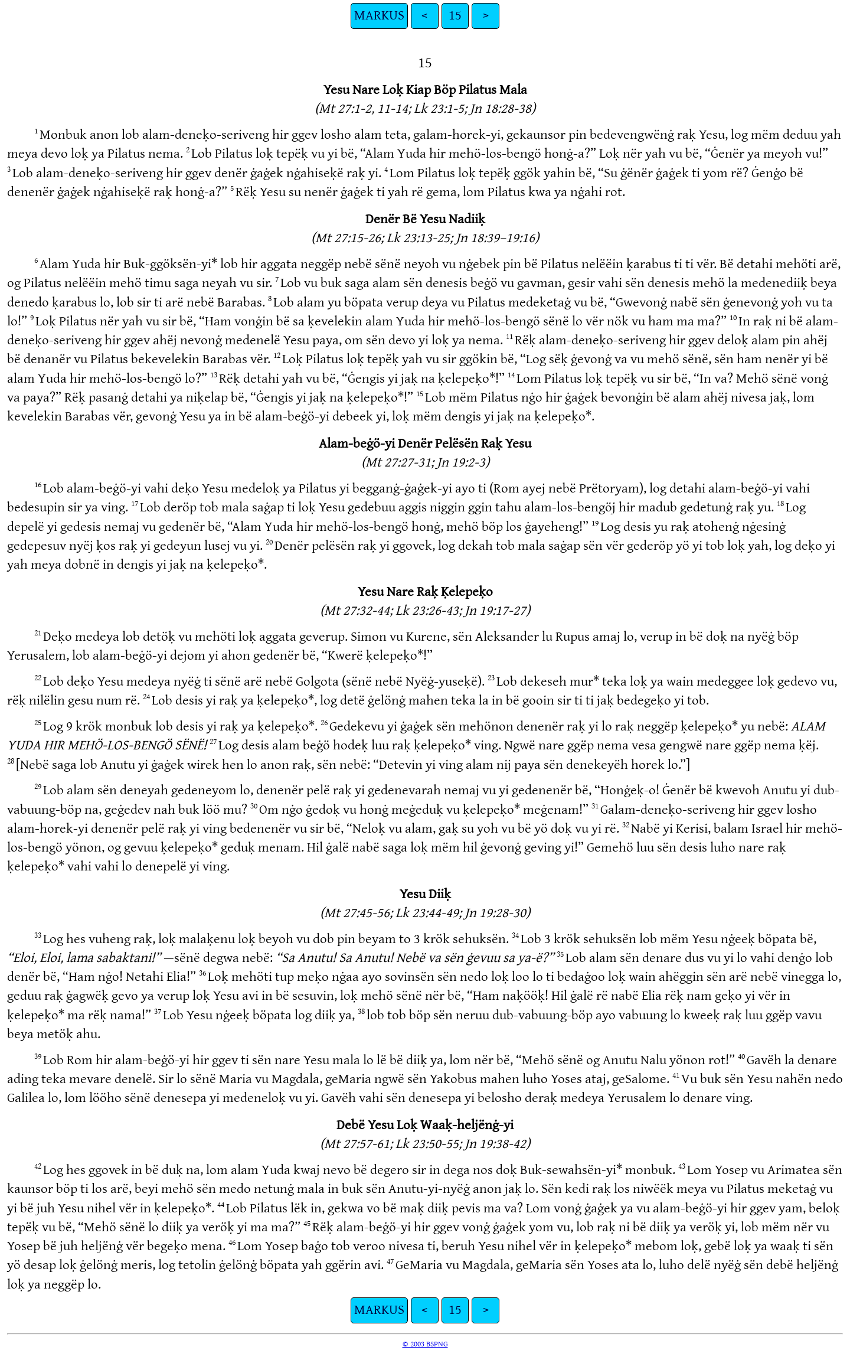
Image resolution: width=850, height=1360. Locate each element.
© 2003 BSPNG (425, 1344)
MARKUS (379, 16)
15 (455, 16)
